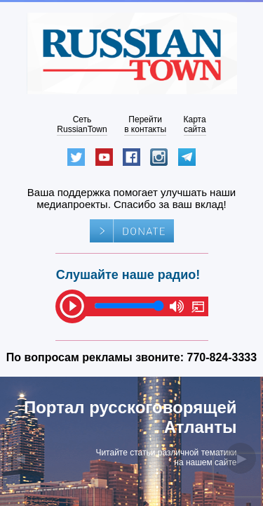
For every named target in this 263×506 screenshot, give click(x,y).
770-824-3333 (222, 357)
